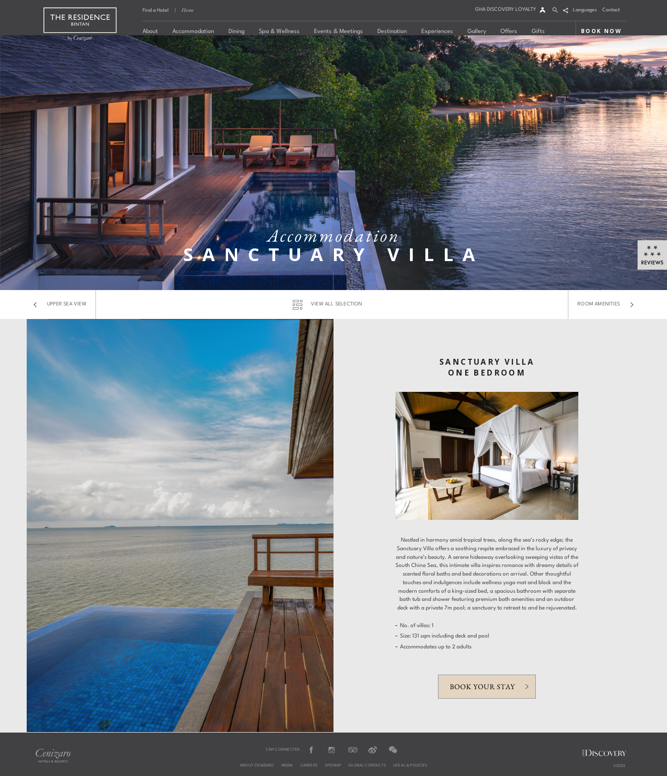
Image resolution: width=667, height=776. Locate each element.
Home (187, 10)
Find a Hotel (156, 10)
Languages (585, 10)
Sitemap (333, 765)
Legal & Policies (410, 765)
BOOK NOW (601, 31)
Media (287, 765)
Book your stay (482, 686)
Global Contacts (367, 765)
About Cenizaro (257, 765)
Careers (309, 765)
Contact (611, 10)
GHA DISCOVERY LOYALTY (505, 9)
